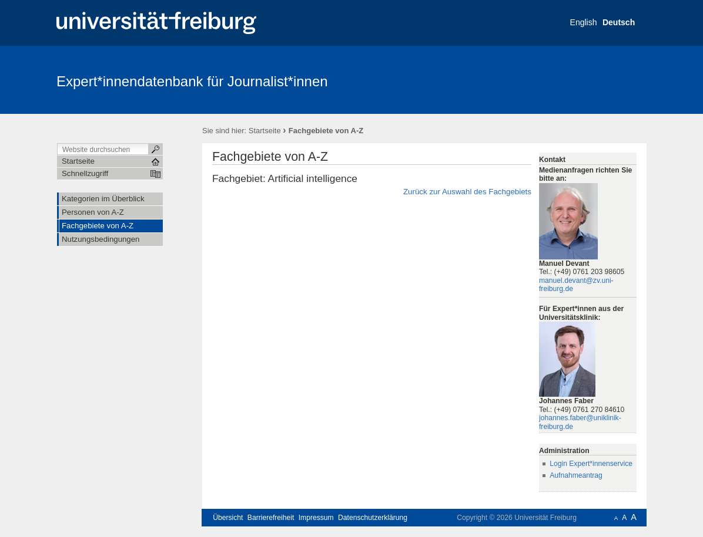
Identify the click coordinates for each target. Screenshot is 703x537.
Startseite (265, 130)
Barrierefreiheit (270, 518)
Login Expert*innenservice (591, 464)
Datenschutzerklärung (372, 518)
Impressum (316, 518)
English (583, 22)
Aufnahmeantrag (576, 475)
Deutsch (618, 22)
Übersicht (228, 518)
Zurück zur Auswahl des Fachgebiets (467, 191)
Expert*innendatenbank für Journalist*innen (192, 81)
